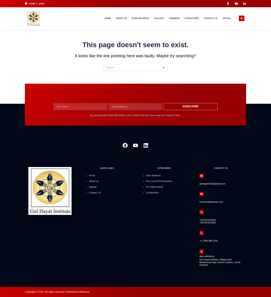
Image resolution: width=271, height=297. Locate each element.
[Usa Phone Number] (201, 233)
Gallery (159, 18)
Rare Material (140, 18)
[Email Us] (201, 176)
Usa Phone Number (209, 237)
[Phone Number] (201, 212)
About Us (121, 18)
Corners (174, 18)
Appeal (227, 18)
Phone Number (207, 217)
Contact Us (211, 18)
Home (108, 18)
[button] (241, 18)
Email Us (204, 180)
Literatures (191, 18)
